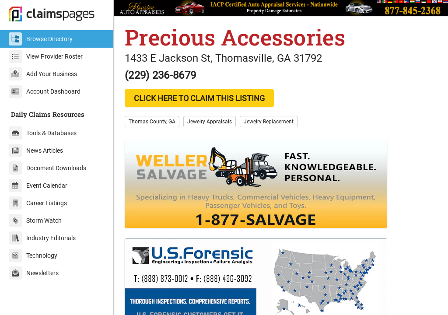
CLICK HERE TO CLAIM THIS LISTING (199, 98)
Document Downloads (47, 168)
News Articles (36, 150)
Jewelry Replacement (269, 122)
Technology (33, 255)
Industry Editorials (42, 238)
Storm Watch (35, 220)
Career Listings (38, 203)
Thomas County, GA (152, 122)
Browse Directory (41, 39)
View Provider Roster (46, 56)
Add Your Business (43, 73)
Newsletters (34, 273)
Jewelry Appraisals (209, 122)
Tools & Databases (43, 133)
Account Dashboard (44, 91)
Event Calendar (38, 185)
